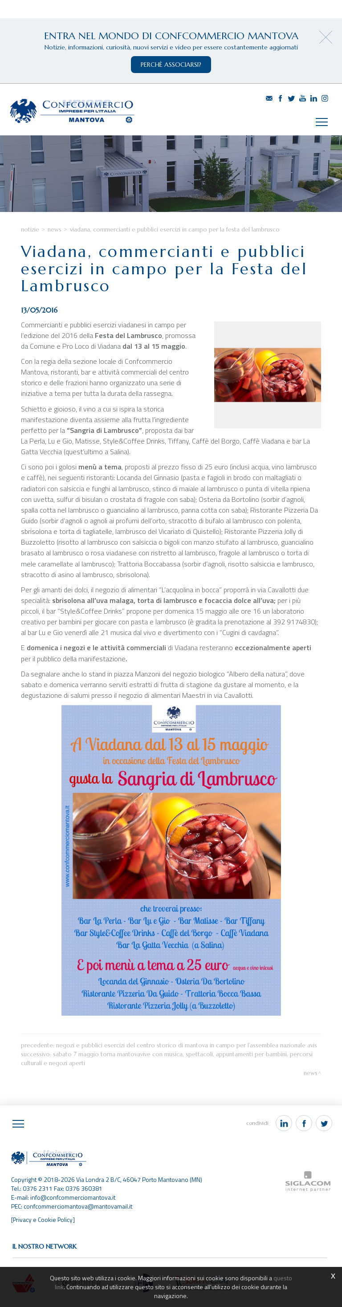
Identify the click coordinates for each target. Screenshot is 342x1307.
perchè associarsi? (171, 65)
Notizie (30, 231)
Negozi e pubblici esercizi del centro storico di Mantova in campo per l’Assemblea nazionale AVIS (186, 1046)
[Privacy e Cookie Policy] (43, 1221)
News (54, 231)
